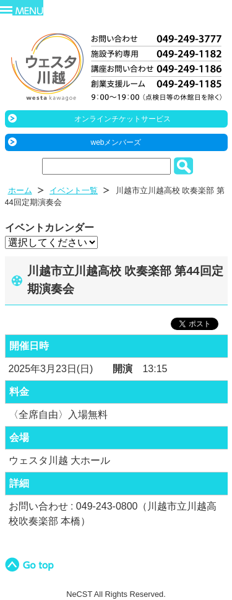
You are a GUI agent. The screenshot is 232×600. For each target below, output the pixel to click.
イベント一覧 (73, 190)
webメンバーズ (115, 142)
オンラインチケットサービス (122, 119)
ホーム (20, 190)
